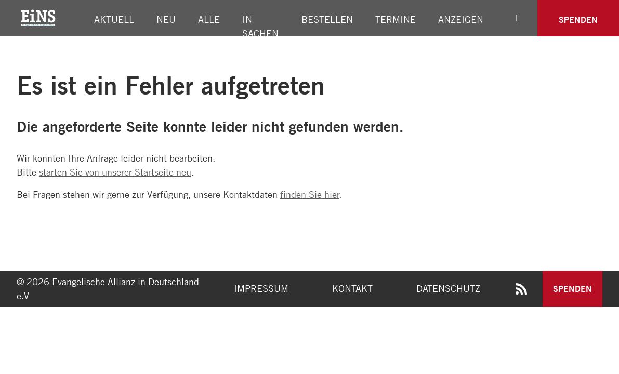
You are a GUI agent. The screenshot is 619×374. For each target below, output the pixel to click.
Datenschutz (448, 288)
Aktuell (114, 19)
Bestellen (327, 19)
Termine (395, 19)
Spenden (578, 19)
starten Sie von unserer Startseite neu (115, 172)
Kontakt (352, 288)
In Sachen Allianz (260, 33)
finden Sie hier (309, 194)
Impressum (261, 288)
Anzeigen (460, 19)
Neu (166, 19)
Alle (209, 19)
